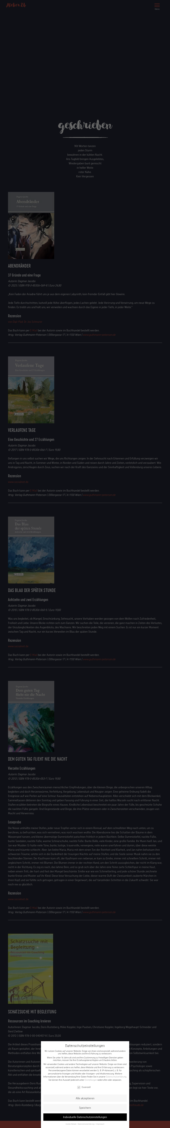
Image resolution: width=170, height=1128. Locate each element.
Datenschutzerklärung (116, 1077)
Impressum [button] (100, 1125)
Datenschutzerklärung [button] (86, 1125)
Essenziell (84, 1088)
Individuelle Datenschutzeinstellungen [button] (85, 1118)
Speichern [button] (85, 1108)
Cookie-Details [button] (71, 1125)
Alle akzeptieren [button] (85, 1099)
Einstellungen (91, 1081)
